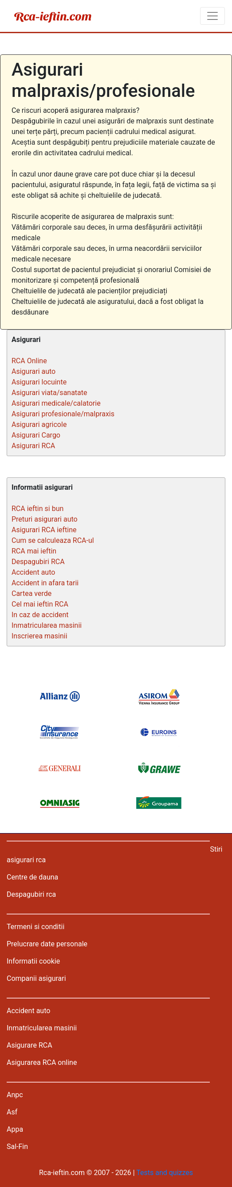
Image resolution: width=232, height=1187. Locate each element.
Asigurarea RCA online (42, 1062)
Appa (15, 1129)
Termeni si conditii (35, 926)
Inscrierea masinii (39, 636)
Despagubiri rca (31, 894)
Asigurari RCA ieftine (44, 530)
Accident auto (33, 572)
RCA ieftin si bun (37, 508)
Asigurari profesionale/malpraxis (63, 414)
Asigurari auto (33, 371)
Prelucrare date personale (47, 944)
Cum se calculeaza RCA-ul (53, 540)
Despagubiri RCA (38, 561)
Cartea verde (31, 593)
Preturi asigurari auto (45, 519)
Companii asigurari (36, 978)
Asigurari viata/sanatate (49, 392)
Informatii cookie (33, 961)
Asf (12, 1112)
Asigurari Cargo (36, 435)
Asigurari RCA (33, 446)
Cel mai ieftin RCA (40, 604)
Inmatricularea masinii (47, 625)
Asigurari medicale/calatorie (56, 403)
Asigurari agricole (39, 424)
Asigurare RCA (29, 1045)
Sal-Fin (17, 1146)
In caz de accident (40, 615)
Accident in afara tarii (45, 583)
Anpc (15, 1095)
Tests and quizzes (164, 1172)
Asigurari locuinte (39, 382)
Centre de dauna (32, 877)
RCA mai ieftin (34, 551)
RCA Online (29, 361)
